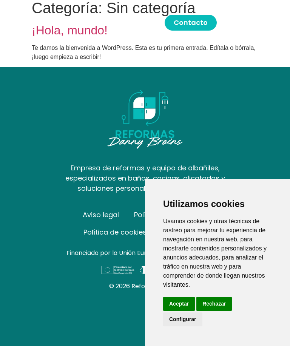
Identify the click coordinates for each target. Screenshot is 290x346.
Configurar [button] (182, 319)
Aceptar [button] (179, 304)
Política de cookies (115, 232)
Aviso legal (101, 214)
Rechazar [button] (214, 304)
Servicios (139, 22)
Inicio (99, 22)
